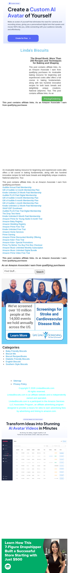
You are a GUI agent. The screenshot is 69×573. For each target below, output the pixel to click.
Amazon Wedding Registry (14, 224)
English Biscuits (13, 361)
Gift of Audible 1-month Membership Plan (20, 203)
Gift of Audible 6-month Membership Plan (20, 200)
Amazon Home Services (13, 232)
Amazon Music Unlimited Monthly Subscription (22, 248)
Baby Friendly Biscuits (16, 351)
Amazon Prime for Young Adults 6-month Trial (22, 219)
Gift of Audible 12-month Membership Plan (20, 190)
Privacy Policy (20, 384)
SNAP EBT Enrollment (12, 208)
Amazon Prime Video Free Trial (16, 253)
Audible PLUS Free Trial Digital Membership (21, 211)
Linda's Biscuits (34, 50)
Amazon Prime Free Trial (13, 227)
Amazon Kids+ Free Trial (13, 240)
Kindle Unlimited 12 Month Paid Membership (21, 206)
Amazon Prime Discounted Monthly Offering (21, 237)
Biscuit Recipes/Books (16, 356)
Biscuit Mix (11, 353)
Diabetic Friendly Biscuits (18, 359)
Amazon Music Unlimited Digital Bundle (19, 250)
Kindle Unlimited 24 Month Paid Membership (21, 192)
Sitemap (17, 381)
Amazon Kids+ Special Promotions (17, 242)
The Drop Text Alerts (11, 213)
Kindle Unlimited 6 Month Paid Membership (21, 216)
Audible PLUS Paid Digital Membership (19, 195)
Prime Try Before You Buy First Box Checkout (22, 245)
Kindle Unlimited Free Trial (14, 229)
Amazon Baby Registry (12, 221)
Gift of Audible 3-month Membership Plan (20, 198)
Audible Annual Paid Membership (17, 187)
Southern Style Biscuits (17, 364)
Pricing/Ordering (52, 98)
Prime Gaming (8, 234)
